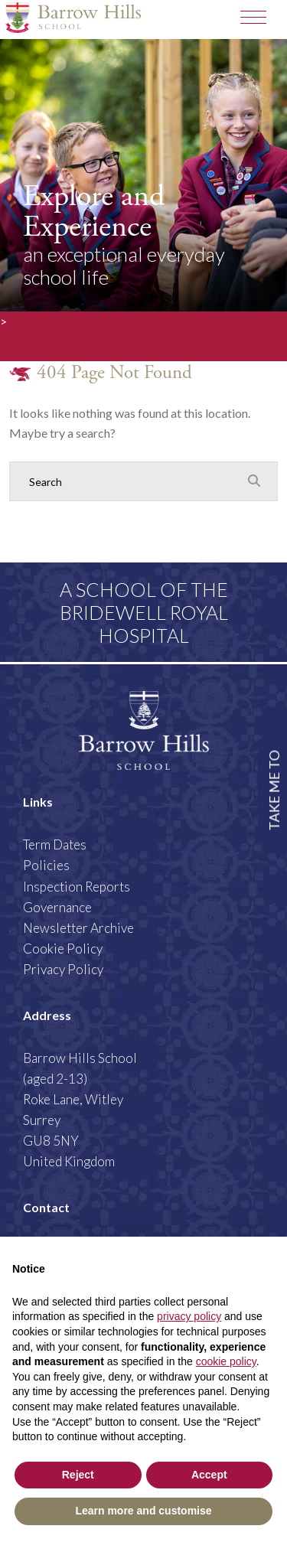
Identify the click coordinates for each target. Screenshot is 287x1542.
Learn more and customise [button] (143, 1511)
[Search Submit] (254, 480)
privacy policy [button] (189, 1316)
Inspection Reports (76, 887)
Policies (46, 865)
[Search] (128, 481)
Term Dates (54, 844)
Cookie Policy (63, 949)
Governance (57, 907)
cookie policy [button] (226, 1361)
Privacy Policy (63, 969)
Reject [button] (78, 1475)
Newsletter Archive (78, 928)
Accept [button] (209, 1475)
